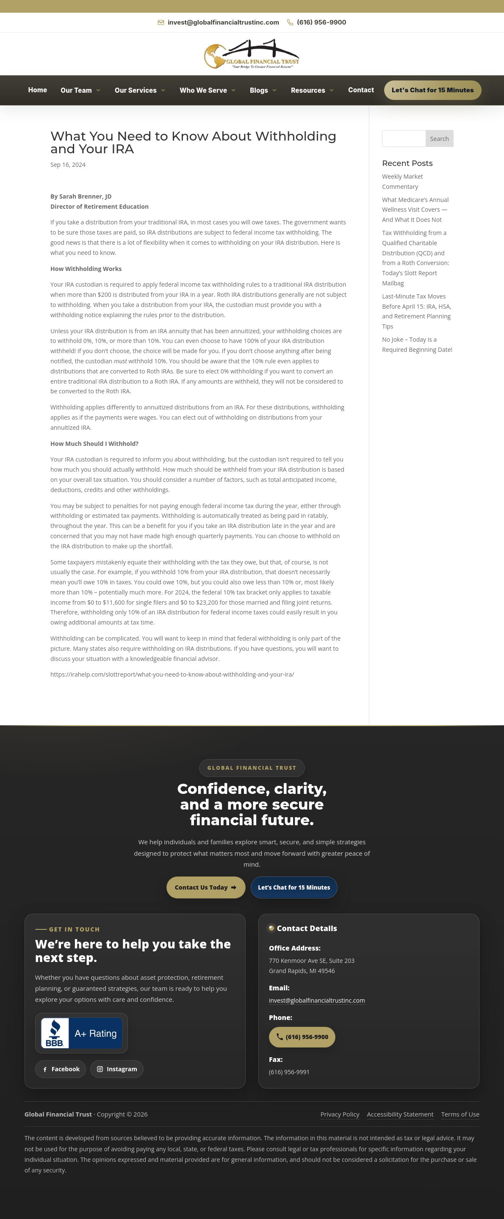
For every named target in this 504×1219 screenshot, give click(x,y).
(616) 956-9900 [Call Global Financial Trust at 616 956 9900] (302, 1037)
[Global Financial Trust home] (252, 54)
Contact (361, 90)
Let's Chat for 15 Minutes (433, 90)
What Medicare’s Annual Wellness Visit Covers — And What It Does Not (415, 210)
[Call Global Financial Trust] (316, 22)
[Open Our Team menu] (81, 90)
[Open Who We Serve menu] (208, 90)
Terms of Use (460, 1114)
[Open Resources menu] (313, 90)
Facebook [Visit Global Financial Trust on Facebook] (61, 1069)
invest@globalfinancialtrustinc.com (317, 1000)
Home (37, 90)
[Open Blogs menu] (263, 90)
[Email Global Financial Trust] (218, 22)
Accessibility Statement (400, 1114)
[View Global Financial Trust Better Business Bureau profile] (81, 1033)
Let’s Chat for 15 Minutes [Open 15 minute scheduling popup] (294, 887)
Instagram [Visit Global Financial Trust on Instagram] (117, 1069)
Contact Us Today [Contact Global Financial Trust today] (206, 887)
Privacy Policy (340, 1114)
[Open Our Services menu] (140, 90)
